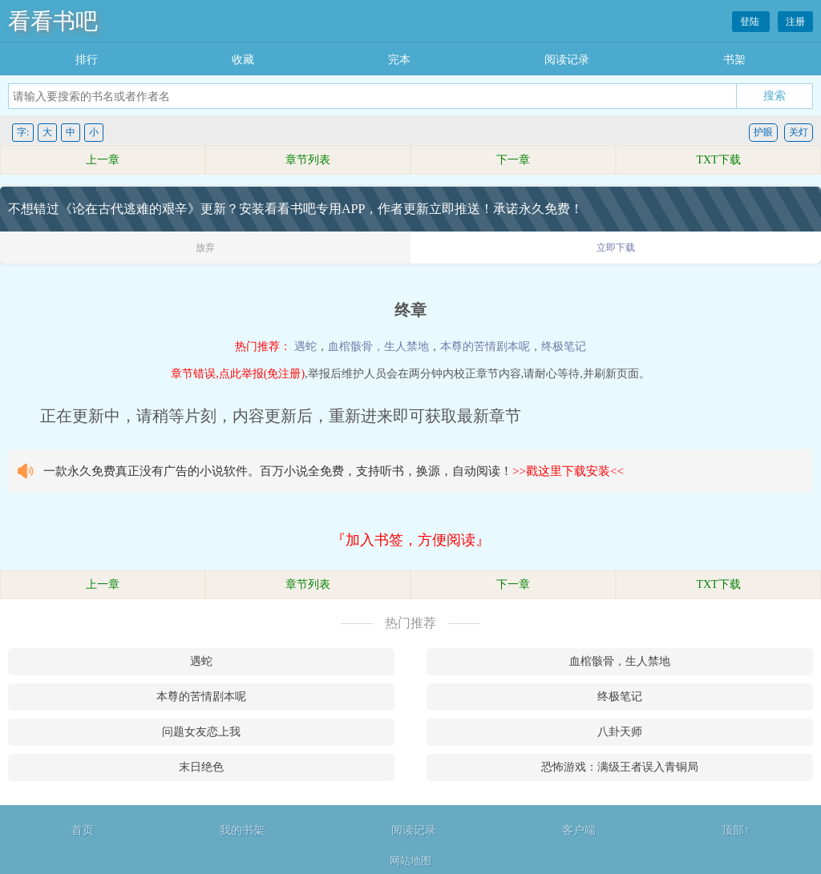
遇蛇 (305, 346)
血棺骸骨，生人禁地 (378, 346)
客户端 (579, 830)
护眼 (763, 132)
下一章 (513, 160)
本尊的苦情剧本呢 (485, 346)
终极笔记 (563, 346)
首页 (82, 830)
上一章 (102, 160)
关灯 (798, 132)
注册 (795, 21)
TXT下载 (718, 160)
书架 (734, 60)
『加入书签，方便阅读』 (410, 540)
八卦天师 (619, 732)
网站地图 (410, 861)
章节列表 (307, 160)
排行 (86, 60)
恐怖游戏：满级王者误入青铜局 (619, 767)
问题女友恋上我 (201, 732)
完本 (399, 60)
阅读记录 (566, 60)
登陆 (751, 21)
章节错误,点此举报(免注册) (238, 374)
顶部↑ (736, 830)
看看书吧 (53, 21)
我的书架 (242, 830)
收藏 (243, 60)
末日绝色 (201, 767)
